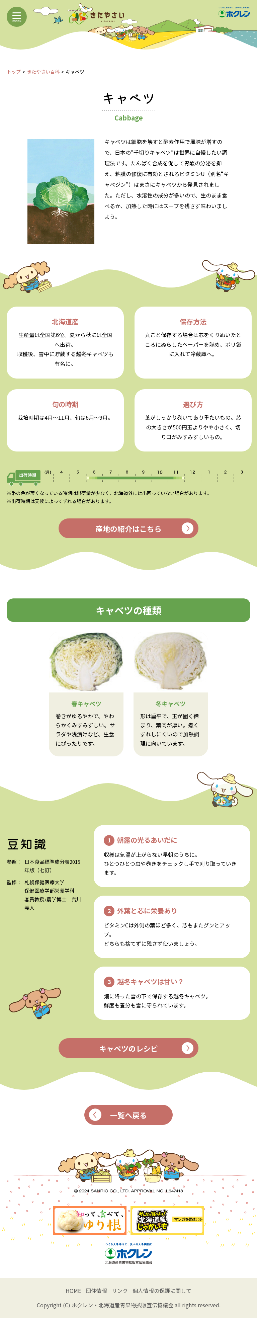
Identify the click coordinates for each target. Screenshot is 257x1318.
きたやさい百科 (43, 71)
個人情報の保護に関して (162, 1291)
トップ (14, 71)
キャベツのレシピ (146, 1048)
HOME (73, 1291)
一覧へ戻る (118, 1115)
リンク (120, 1291)
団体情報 (96, 1291)
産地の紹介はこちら (144, 528)
